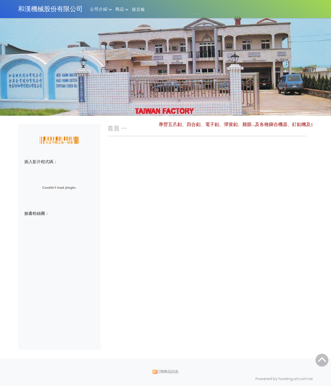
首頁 (113, 128)
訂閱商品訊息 (167, 371)
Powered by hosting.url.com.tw (284, 378)
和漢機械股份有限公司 (50, 8)
